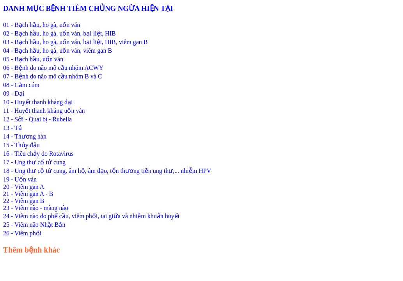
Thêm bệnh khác (31, 249)
